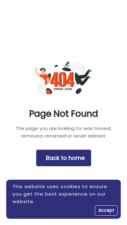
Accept (106, 210)
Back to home (65, 158)
